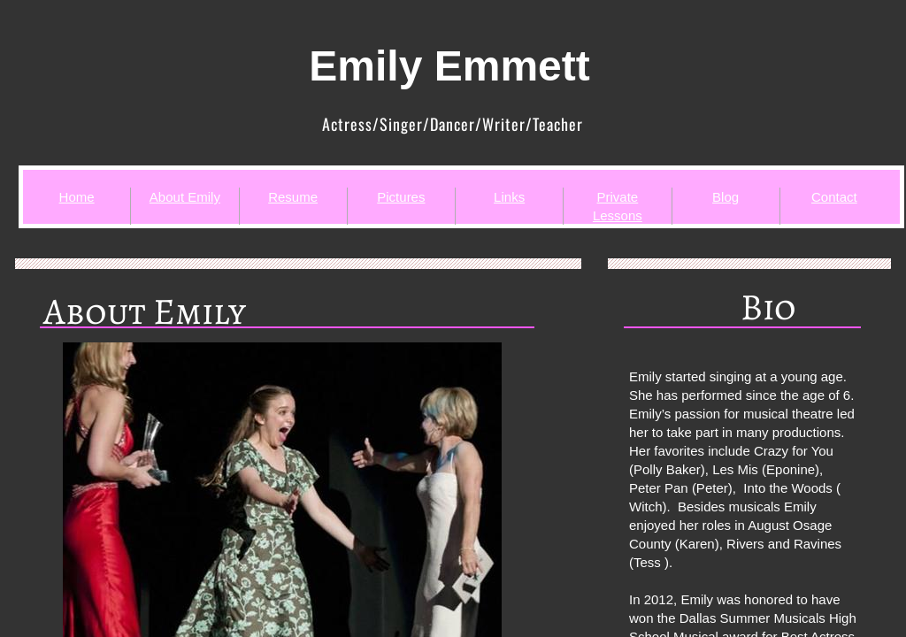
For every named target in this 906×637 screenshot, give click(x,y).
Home (77, 196)
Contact (834, 196)
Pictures (401, 196)
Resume (293, 196)
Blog (725, 196)
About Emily (185, 196)
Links (509, 196)
